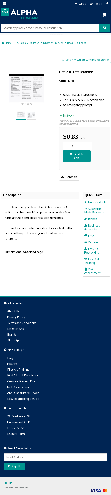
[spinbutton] (72, 146)
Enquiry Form (16, 434)
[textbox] (50, 28)
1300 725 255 (16, 428)
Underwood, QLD (18, 422)
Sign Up (17, 466)
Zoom (28, 103)
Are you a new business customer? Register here (85, 59)
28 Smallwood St (18, 416)
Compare (72, 177)
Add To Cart (79, 156)
